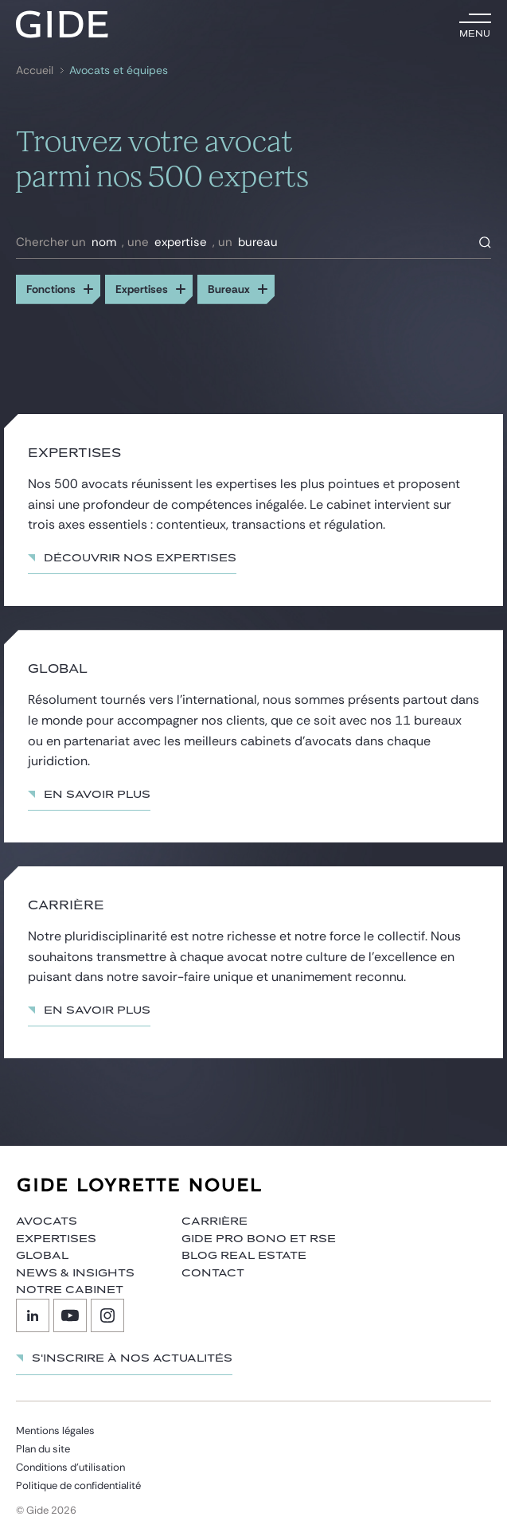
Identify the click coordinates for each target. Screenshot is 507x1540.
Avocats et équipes (118, 70)
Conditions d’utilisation (70, 1467)
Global (42, 1255)
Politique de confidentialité (78, 1485)
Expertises (56, 1239)
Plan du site (43, 1449)
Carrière (214, 1221)
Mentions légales (55, 1430)
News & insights (75, 1273)
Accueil (34, 70)
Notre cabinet (69, 1290)
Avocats (46, 1221)
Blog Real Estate (243, 1255)
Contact (212, 1273)
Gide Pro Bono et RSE (258, 1239)
